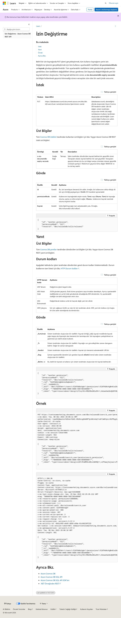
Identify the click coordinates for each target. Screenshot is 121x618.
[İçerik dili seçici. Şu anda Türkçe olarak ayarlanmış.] (7, 604)
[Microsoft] (4, 3)
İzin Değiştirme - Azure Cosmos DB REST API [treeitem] (17, 35)
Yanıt (40, 49)
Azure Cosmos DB (48, 573)
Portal (90, 9)
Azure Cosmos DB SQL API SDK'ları (55, 580)
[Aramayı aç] (105, 3)
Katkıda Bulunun (42, 609)
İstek (39, 46)
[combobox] (16, 29)
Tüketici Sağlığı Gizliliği (67, 609)
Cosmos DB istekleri (48, 137)
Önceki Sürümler (19, 609)
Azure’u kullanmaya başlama (106, 9)
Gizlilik (52, 609)
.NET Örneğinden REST (50, 583)
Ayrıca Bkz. (42, 56)
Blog (29, 609)
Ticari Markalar (101, 609)
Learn (38, 26)
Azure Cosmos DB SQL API (51, 577)
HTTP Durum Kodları (69, 268)
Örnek (40, 53)
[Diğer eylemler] (115, 26)
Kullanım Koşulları (86, 609)
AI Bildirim (6, 609)
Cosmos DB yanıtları (48, 249)
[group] (76, 384)
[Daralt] (28, 24)
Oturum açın (113, 3)
